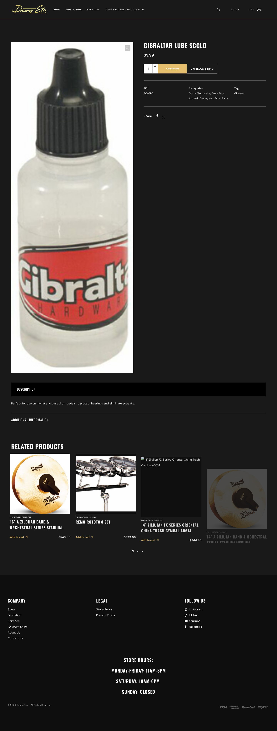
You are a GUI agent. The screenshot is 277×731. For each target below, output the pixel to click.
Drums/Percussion (199, 93)
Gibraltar (239, 93)
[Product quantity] (151, 68)
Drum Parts (218, 93)
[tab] (138, 389)
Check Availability (202, 68)
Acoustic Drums (198, 98)
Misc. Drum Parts (218, 98)
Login (235, 9)
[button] (127, 48)
